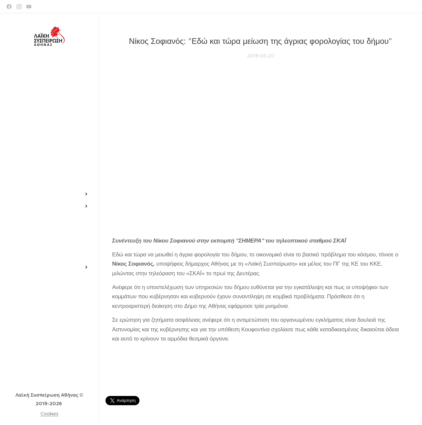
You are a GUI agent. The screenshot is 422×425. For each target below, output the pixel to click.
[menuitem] (49, 174)
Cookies (49, 414)
